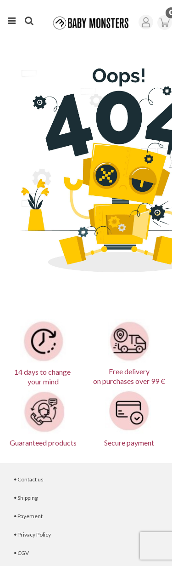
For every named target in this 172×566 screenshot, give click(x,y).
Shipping (26, 497)
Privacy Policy (32, 534)
